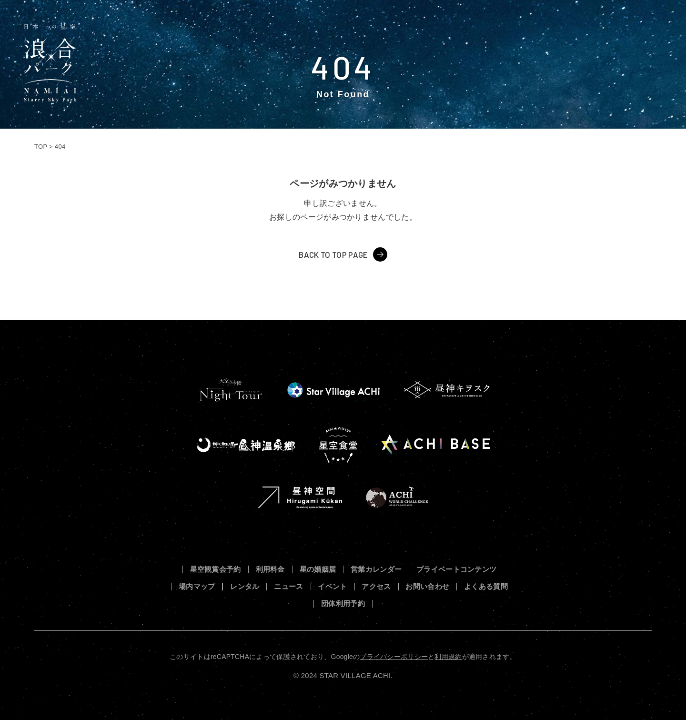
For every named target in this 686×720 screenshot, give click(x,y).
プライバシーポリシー (394, 656)
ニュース (288, 586)
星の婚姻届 (318, 569)
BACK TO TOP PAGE (333, 254)
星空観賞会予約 (215, 569)
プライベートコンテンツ (456, 569)
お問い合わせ (427, 586)
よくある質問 (486, 586)
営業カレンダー (376, 569)
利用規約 (448, 656)
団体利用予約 (343, 604)
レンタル (244, 586)
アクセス (376, 586)
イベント (332, 586)
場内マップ (197, 586)
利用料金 (270, 569)
